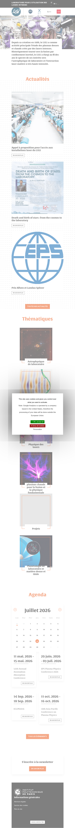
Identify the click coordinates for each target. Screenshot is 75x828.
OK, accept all (37, 422)
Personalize (37, 429)
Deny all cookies (37, 426)
